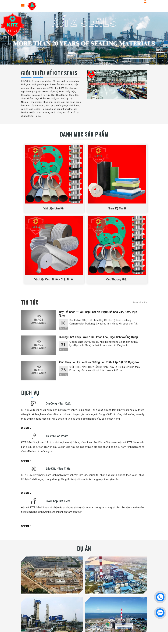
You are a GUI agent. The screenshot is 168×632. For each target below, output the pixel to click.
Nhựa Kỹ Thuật (117, 208)
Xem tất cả (140, 302)
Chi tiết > (26, 428)
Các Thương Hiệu (116, 279)
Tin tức (30, 302)
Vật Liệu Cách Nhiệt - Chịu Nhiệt (53, 279)
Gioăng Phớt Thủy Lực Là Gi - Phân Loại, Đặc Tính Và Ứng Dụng (98, 337)
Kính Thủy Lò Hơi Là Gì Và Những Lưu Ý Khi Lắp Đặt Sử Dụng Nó (99, 362)
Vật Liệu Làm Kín (53, 208)
